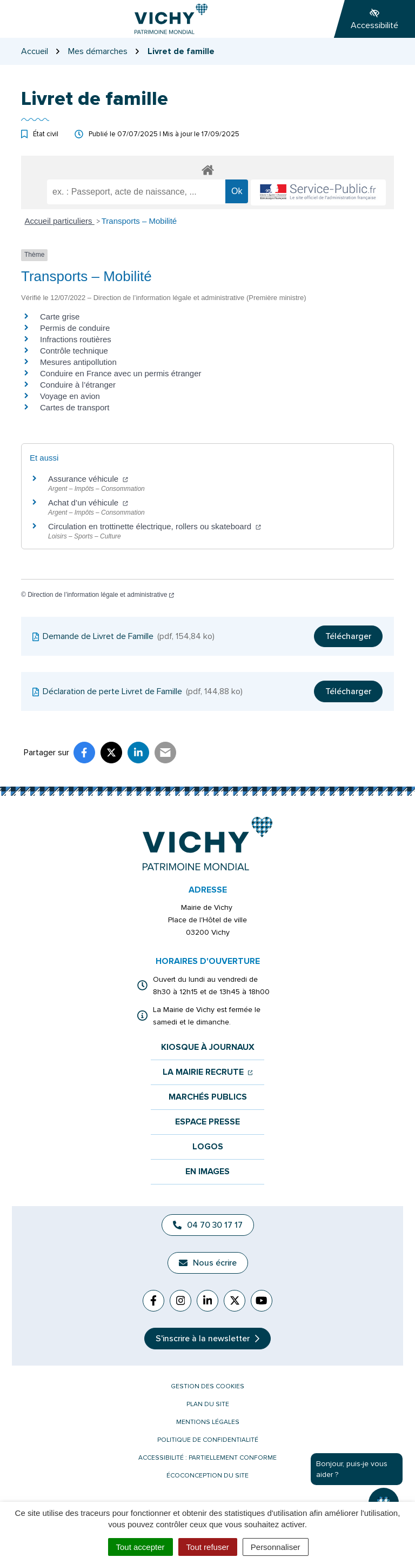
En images (207, 1172)
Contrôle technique (74, 350)
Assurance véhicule (88, 478)
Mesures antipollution (78, 362)
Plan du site (207, 1404)
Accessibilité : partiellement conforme (207, 1458)
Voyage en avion (70, 396)
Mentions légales (207, 1422)
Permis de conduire (75, 327)
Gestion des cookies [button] (207, 1386)
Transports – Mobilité (139, 220)
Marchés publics (208, 1097)
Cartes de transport (74, 407)
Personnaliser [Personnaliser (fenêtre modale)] (275, 1547)
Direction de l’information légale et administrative (101, 594)
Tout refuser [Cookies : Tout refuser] (207, 1547)
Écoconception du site (207, 1476)
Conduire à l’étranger (78, 384)
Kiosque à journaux (208, 1047)
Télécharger (348, 636)
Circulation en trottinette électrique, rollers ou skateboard (154, 526)
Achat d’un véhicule (88, 502)
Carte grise (59, 316)
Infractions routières (75, 339)
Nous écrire (208, 1262)
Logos (207, 1147)
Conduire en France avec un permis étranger (121, 373)
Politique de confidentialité (207, 1440)
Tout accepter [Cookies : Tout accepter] (140, 1547)
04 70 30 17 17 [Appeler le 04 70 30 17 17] (208, 1225)
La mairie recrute (208, 1072)
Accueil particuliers (60, 220)
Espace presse (207, 1122)
